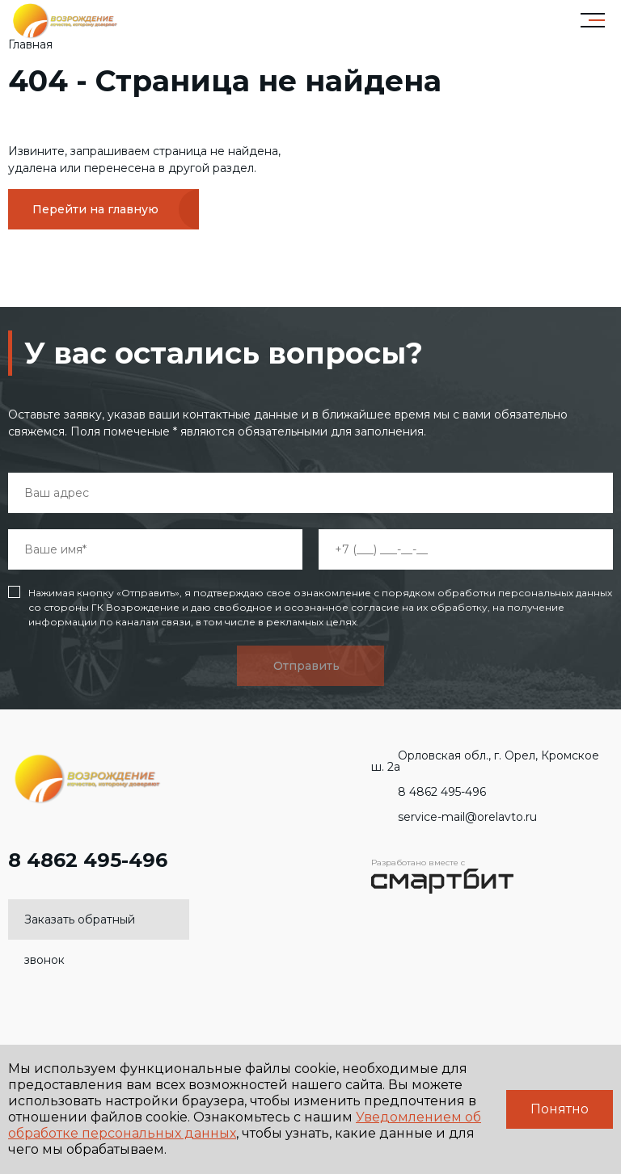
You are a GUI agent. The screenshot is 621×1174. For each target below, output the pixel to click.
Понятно (559, 1109)
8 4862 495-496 (87, 869)
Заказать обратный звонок (79, 926)
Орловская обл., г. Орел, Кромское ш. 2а (485, 761)
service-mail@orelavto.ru (454, 817)
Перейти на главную (95, 209)
